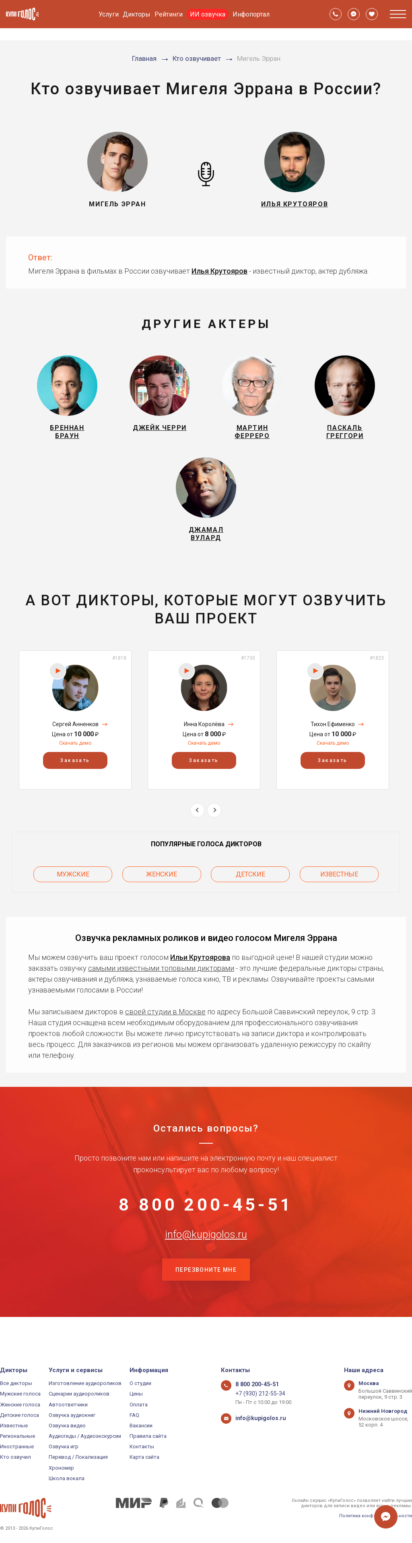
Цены (136, 1394)
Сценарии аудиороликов (79, 1394)
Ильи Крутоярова (200, 967)
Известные (339, 886)
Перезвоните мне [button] (206, 1298)
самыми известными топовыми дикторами (161, 978)
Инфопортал (251, 14)
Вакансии (141, 1426)
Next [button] (214, 823)
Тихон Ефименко (333, 738)
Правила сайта (148, 1436)
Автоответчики (68, 1405)
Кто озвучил (15, 1457)
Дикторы (136, 14)
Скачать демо (75, 757)
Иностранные (17, 1446)
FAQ (134, 1415)
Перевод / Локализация (78, 1457)
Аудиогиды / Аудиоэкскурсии (85, 1436)
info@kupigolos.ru (206, 1258)
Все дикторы (16, 1383)
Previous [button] (197, 823)
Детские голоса (19, 1415)
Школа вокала (66, 1478)
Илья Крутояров (219, 271)
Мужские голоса (20, 1394)
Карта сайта (144, 1457)
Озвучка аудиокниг (72, 1415)
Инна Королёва (204, 738)
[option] (75, 733)
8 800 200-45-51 (206, 1218)
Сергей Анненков (75, 738)
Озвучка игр (63, 1446)
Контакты (142, 1446)
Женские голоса (20, 1405)
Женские (161, 886)
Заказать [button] (75, 774)
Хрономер (61, 1468)
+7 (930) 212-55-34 (256, 1394)
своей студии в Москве (165, 1022)
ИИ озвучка (207, 14)
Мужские (73, 886)
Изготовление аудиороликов (85, 1383)
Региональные (17, 1436)
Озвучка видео (67, 1426)
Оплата (139, 1405)
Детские (250, 886)
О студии (140, 1383)
